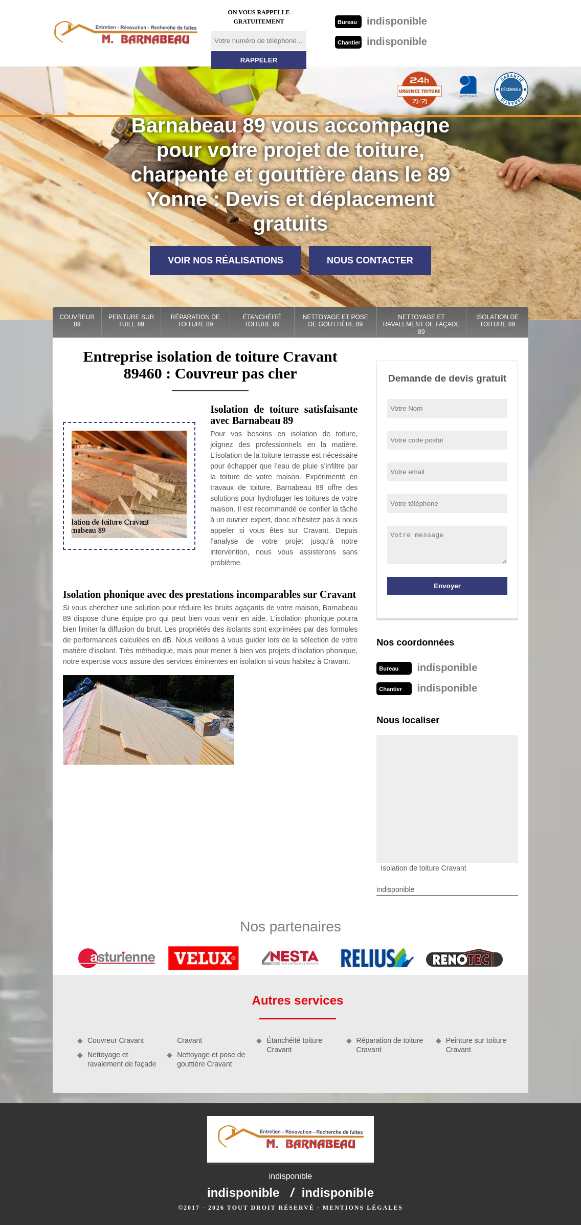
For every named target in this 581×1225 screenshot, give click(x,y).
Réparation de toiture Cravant (389, 1045)
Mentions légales (363, 1207)
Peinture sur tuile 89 (131, 321)
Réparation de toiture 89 (195, 321)
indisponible (381, 21)
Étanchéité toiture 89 (262, 321)
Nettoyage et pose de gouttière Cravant (211, 1059)
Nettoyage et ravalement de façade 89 (421, 325)
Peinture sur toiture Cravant (476, 1045)
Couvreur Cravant (115, 1040)
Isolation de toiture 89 (497, 321)
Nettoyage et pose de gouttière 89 (335, 321)
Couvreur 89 (77, 321)
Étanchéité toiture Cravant (294, 1045)
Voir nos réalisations (225, 260)
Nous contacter (370, 260)
